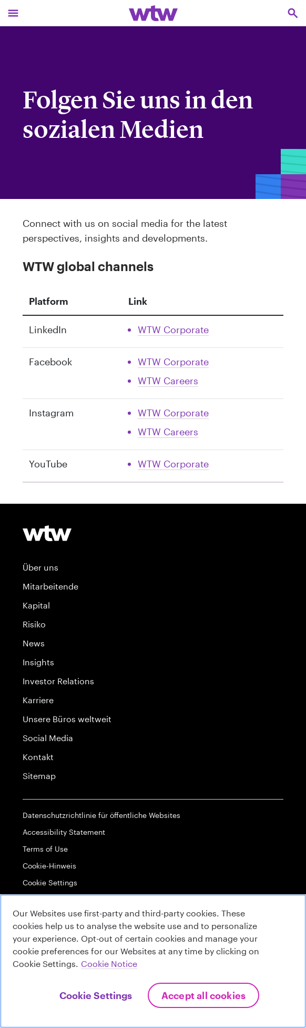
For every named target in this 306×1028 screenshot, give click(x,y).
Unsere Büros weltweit (67, 719)
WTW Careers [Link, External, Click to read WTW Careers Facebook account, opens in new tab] (168, 380)
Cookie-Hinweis (49, 865)
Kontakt (38, 757)
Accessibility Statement (64, 831)
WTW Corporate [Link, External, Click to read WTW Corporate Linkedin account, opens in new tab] (173, 329)
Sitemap (39, 776)
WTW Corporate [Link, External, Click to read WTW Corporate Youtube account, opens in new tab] (173, 464)
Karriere (38, 700)
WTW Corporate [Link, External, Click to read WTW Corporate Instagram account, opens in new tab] (173, 412)
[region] (153, 961)
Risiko (34, 624)
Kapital (36, 605)
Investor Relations (58, 681)
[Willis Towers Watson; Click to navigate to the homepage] (153, 13)
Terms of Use (45, 848)
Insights (38, 662)
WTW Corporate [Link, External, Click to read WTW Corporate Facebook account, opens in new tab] (173, 361)
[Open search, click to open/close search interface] (293, 13)
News (34, 643)
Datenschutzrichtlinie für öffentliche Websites (101, 815)
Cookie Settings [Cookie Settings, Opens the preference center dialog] (95, 995)
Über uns (40, 567)
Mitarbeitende (50, 586)
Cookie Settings (50, 882)
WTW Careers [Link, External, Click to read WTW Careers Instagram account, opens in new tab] (168, 431)
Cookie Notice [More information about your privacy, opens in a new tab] (109, 964)
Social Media (48, 738)
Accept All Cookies (203, 995)
